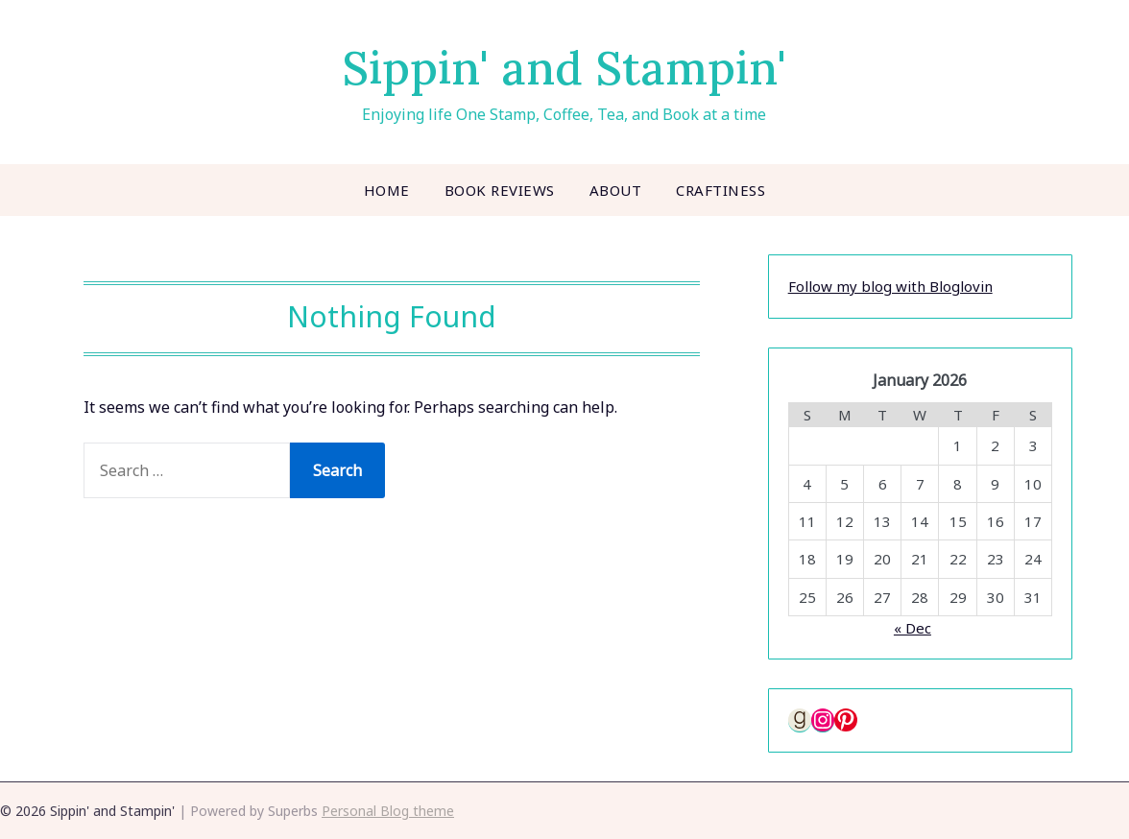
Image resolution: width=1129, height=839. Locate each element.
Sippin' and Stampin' (564, 67)
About (615, 190)
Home (387, 190)
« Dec (912, 627)
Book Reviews (499, 190)
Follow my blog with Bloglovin (890, 286)
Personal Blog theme (388, 811)
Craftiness (720, 190)
